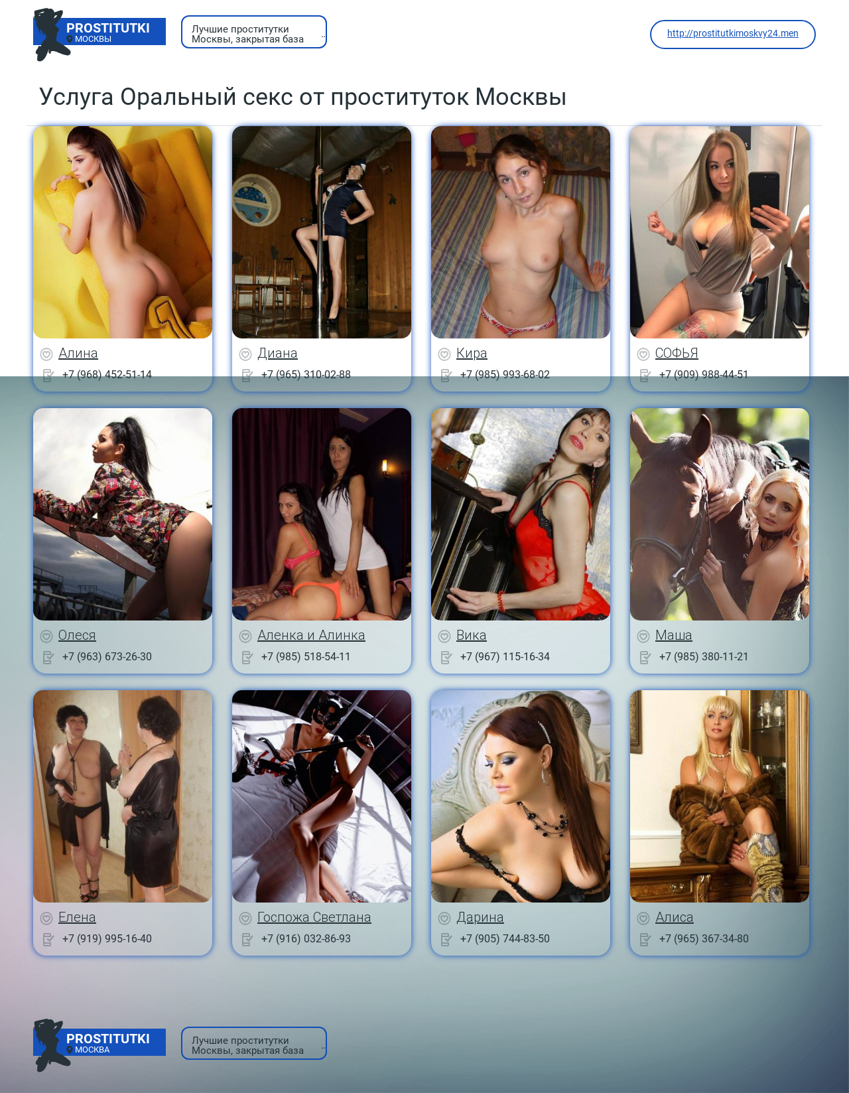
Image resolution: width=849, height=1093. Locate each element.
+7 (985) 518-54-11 (306, 656)
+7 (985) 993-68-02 (505, 374)
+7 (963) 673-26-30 (107, 656)
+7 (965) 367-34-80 (704, 938)
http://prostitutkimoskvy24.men (733, 33)
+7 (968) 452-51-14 (107, 374)
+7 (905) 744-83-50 (505, 938)
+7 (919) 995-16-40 (107, 938)
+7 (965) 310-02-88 (306, 374)
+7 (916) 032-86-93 (306, 938)
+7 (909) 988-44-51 (704, 374)
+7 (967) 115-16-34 (505, 656)
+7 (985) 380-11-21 (704, 656)
